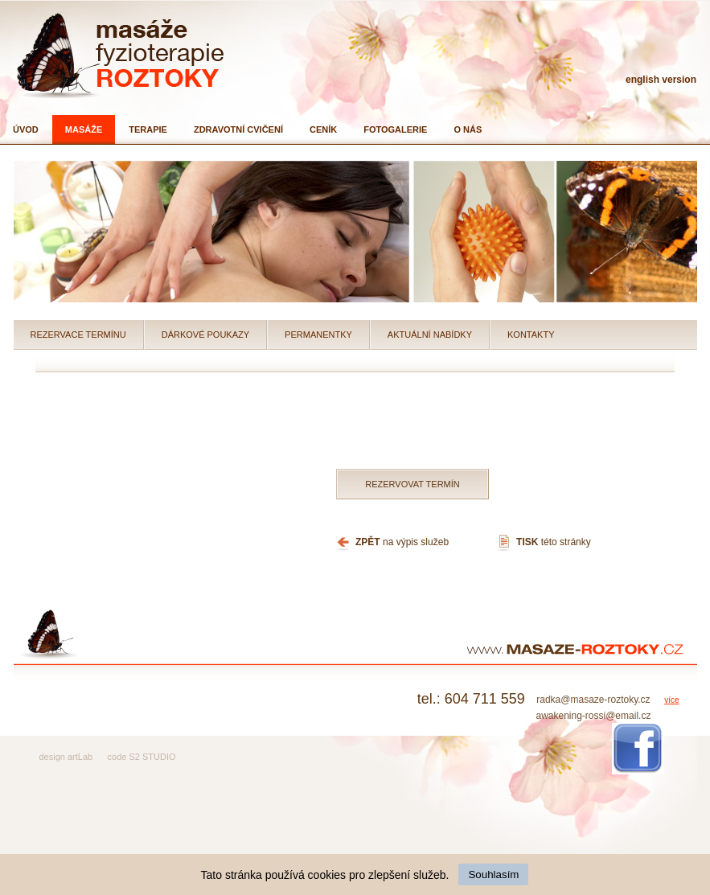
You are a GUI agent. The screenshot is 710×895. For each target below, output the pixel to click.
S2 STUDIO (152, 757)
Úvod (26, 129)
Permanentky (318, 334)
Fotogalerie (395, 129)
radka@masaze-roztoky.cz (593, 699)
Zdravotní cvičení (238, 129)
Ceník (323, 129)
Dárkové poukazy (205, 334)
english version (661, 79)
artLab (80, 757)
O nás (467, 129)
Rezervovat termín (412, 484)
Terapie (148, 129)
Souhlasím (493, 874)
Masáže (83, 129)
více (671, 700)
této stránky (553, 542)
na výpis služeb (402, 542)
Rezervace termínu (78, 334)
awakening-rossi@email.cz (593, 715)
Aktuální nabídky (430, 334)
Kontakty (530, 334)
